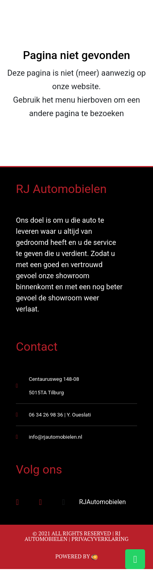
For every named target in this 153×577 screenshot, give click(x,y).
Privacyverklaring (100, 539)
